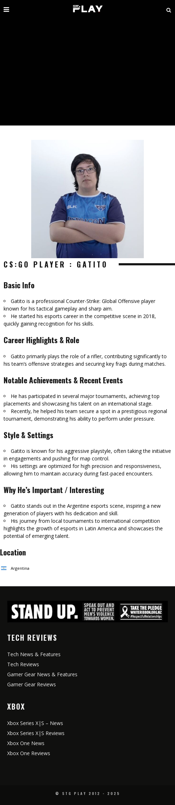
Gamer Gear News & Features (42, 674)
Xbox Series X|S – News (35, 723)
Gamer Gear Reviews (31, 684)
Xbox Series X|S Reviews (36, 733)
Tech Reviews (23, 664)
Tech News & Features (34, 654)
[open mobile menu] (29, 9)
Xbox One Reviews (28, 753)
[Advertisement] (87, 72)
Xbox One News (25, 743)
